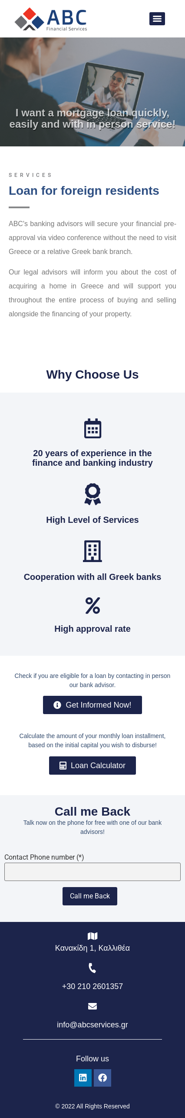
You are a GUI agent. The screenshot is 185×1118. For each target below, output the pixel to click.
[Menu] (157, 18)
